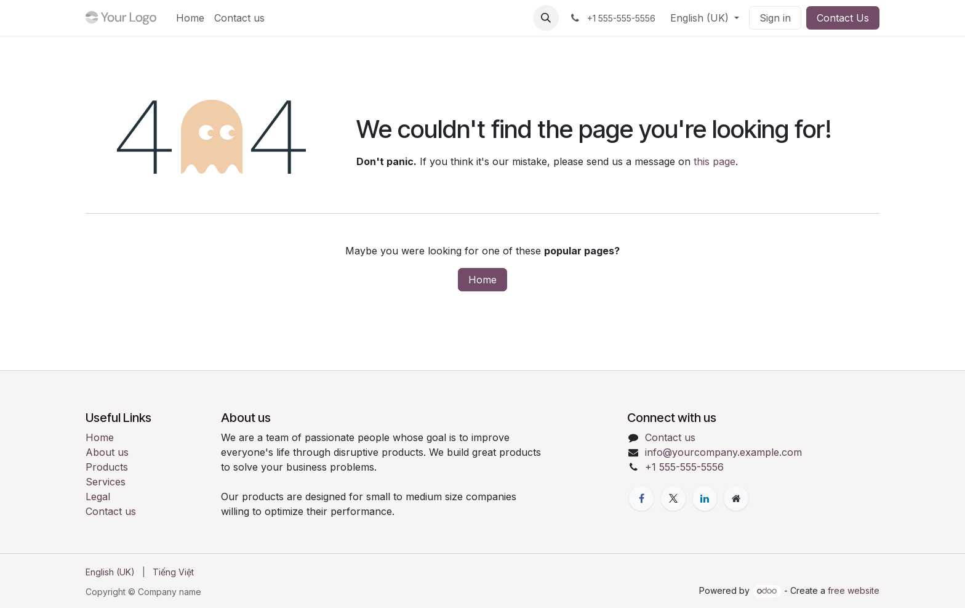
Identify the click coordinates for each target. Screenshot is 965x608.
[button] (546, 18)
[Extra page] (736, 498)
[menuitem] (190, 18)
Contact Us (843, 18)
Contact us (111, 511)
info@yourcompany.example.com (723, 452)
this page (714, 161)
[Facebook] (641, 498)
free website (853, 590)
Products (107, 467)
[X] (673, 498)
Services (106, 482)
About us (107, 452)
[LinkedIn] (704, 498)
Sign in (775, 18)
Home (482, 280)
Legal (98, 496)
